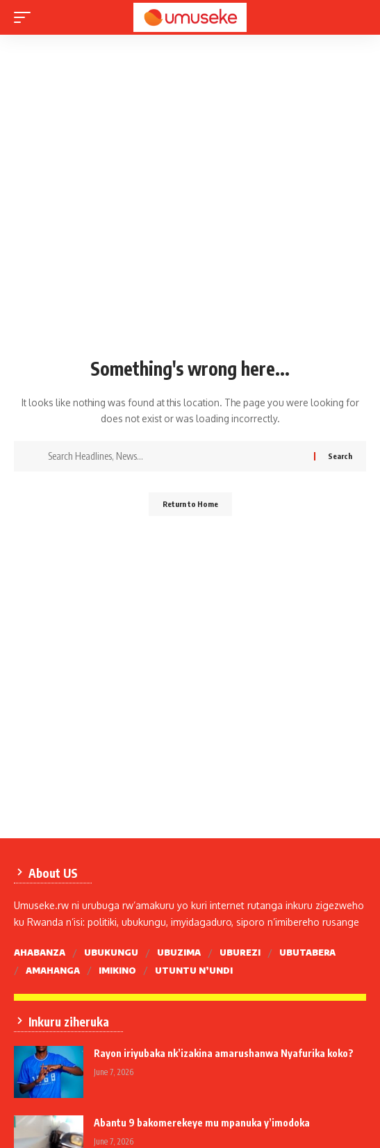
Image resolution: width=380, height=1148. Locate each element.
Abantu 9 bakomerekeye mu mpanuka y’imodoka (202, 1123)
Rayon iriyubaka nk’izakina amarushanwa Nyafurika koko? (224, 1053)
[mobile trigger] (26, 17)
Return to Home (190, 503)
